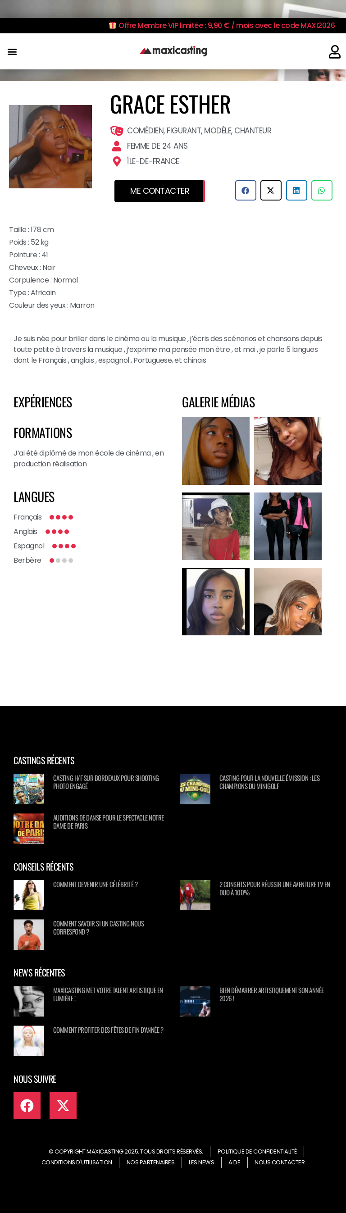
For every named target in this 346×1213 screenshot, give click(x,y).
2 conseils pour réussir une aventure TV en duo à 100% (274, 888)
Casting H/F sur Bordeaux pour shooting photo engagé (106, 782)
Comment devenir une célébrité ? (95, 884)
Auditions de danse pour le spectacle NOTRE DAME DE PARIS (108, 821)
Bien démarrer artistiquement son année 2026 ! (271, 994)
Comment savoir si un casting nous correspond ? (98, 927)
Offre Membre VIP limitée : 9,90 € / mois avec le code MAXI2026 (222, 25)
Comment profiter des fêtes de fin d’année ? (108, 1030)
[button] (12, 51)
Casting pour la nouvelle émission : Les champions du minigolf (269, 782)
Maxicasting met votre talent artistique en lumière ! (108, 994)
